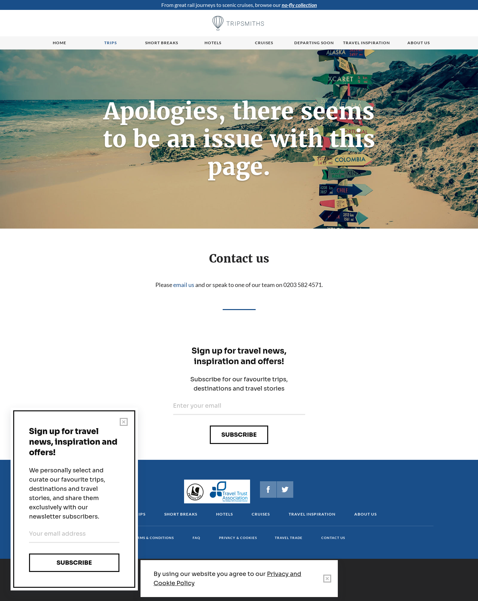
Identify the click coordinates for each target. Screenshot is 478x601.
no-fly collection (299, 5)
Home (59, 42)
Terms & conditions (153, 538)
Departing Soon (314, 42)
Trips (110, 42)
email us (183, 284)
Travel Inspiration (366, 42)
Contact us (333, 538)
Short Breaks (180, 514)
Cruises (264, 42)
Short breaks (161, 42)
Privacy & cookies (238, 538)
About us (418, 42)
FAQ (196, 538)
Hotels (213, 42)
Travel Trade (289, 538)
